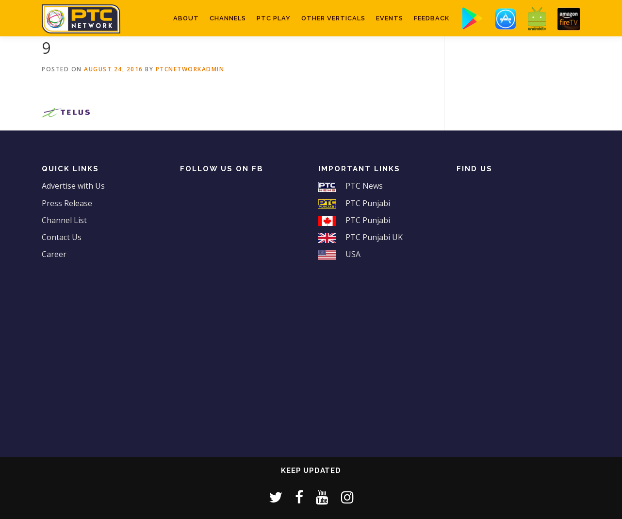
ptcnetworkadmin (190, 69)
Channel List (64, 220)
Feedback (431, 18)
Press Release (67, 203)
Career (54, 254)
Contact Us (62, 237)
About (186, 18)
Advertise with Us (73, 185)
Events (389, 18)
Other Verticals (333, 18)
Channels (228, 18)
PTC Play (274, 18)
